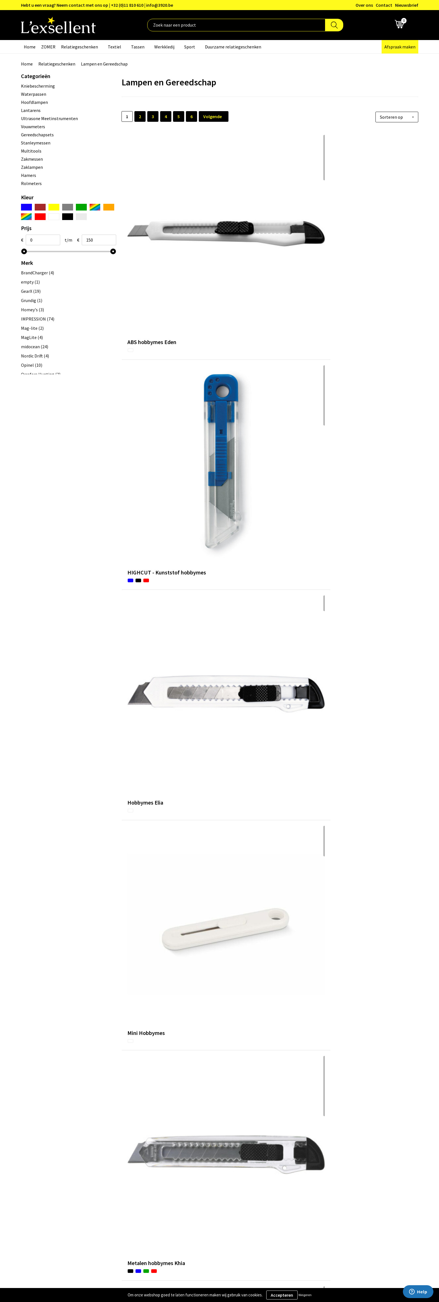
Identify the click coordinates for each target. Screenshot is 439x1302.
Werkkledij (164, 47)
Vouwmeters (33, 126)
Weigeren (305, 1295)
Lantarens (31, 110)
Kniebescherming (38, 86)
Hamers (28, 175)
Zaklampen (32, 167)
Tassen (137, 47)
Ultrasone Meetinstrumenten (49, 118)
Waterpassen (33, 94)
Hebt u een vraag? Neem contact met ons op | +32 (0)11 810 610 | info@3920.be (97, 5)
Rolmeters (31, 183)
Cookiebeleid (335, 1173)
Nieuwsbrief (406, 5)
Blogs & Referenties (195, 1165)
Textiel (114, 47)
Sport (189, 47)
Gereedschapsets (37, 134)
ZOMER (48, 47)
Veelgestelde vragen (195, 1181)
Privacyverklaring (339, 1165)
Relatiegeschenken (79, 47)
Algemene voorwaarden (345, 1156)
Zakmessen (32, 159)
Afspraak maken (399, 47)
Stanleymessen (35, 143)
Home (30, 47)
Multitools (31, 151)
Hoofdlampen (34, 102)
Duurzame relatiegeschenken (233, 47)
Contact (384, 5)
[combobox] (236, 25)
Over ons (364, 5)
